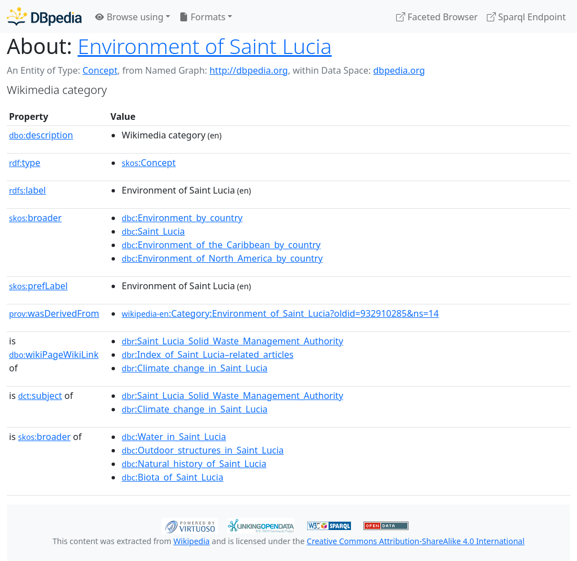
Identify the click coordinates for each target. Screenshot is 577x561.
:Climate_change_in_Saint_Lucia (195, 368)
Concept (99, 70)
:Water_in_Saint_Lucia (174, 436)
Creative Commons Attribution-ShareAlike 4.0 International (415, 541)
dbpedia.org (399, 70)
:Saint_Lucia (153, 231)
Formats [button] (202, 17)
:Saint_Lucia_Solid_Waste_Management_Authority (232, 341)
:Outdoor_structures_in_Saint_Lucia (203, 450)
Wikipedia (192, 541)
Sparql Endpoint (526, 17)
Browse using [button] (129, 17)
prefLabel (38, 286)
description (41, 135)
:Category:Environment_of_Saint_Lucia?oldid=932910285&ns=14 (280, 313)
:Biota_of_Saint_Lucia (172, 477)
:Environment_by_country (182, 218)
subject (40, 395)
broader (35, 218)
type (25, 162)
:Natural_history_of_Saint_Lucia (194, 463)
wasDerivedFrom (54, 313)
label (27, 190)
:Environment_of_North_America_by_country (222, 258)
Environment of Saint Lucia (205, 46)
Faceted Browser (437, 17)
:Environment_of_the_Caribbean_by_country (221, 245)
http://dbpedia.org (249, 70)
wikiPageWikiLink (54, 354)
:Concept (149, 162)
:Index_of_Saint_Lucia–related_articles (208, 354)
